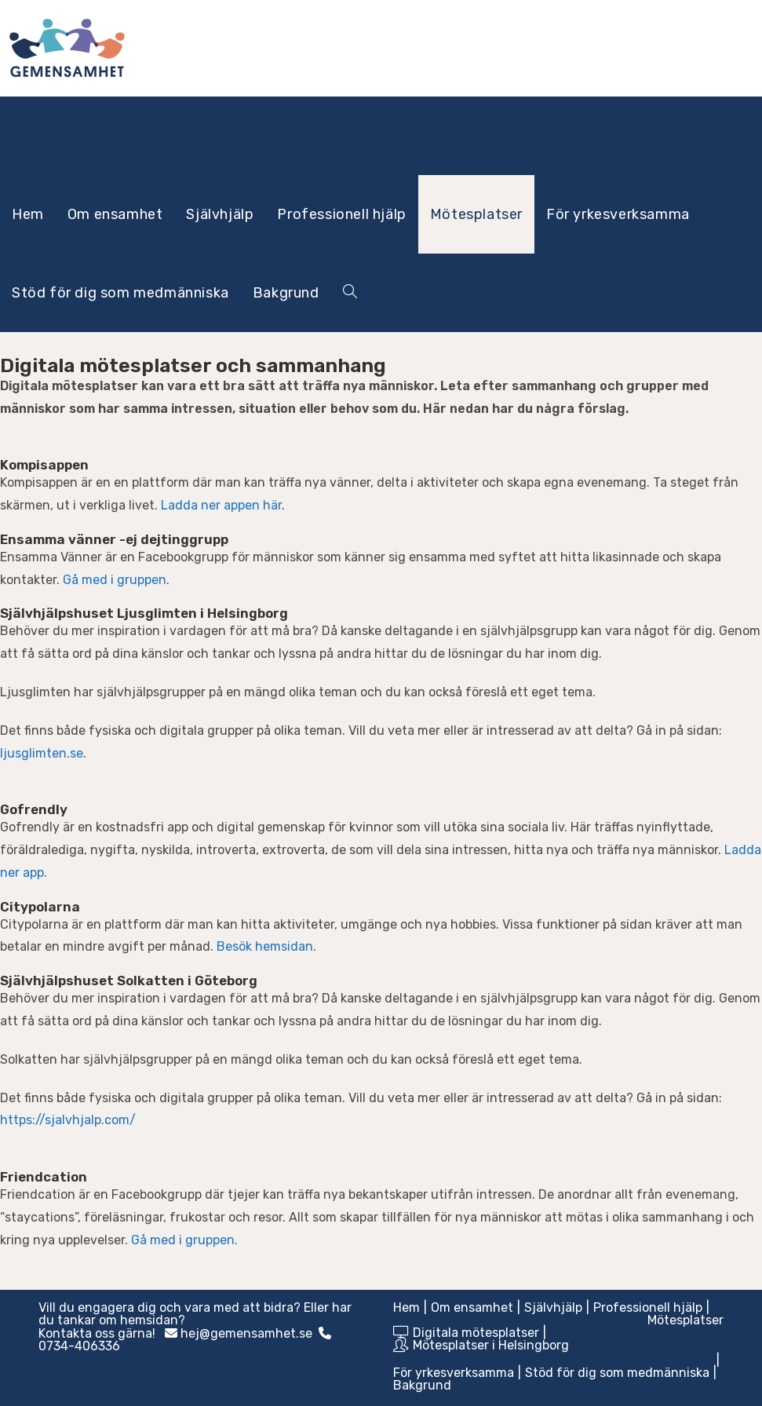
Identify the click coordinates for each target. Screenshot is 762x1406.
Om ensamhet (472, 1307)
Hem (406, 1307)
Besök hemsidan (265, 946)
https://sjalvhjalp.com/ (68, 1119)
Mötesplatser (685, 1320)
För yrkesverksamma (453, 1372)
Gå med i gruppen (114, 579)
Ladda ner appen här (221, 505)
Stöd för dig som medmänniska (617, 1372)
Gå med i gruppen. (184, 1240)
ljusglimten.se (41, 753)
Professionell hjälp (647, 1307)
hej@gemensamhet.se (246, 1333)
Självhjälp (553, 1307)
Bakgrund (422, 1385)
